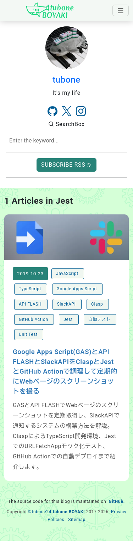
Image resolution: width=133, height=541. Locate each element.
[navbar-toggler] (120, 10)
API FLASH (31, 304)
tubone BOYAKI (69, 511)
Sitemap (76, 519)
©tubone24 (39, 511)
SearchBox (66, 124)
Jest (68, 319)
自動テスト (100, 319)
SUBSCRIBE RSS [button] (66, 164)
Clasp (97, 304)
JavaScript (67, 273)
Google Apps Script (78, 288)
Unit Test (29, 334)
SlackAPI (67, 304)
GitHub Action (34, 319)
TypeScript (31, 288)
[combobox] (66, 140)
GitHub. (117, 501)
